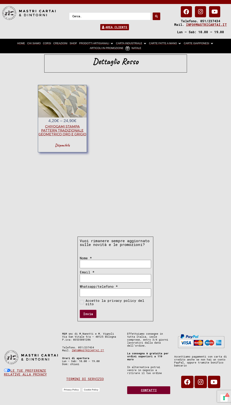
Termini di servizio (85, 379)
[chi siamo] (34, 43)
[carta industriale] (131, 43)
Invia (88, 314)
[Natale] (133, 48)
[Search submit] (156, 16)
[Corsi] (47, 43)
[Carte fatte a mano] (165, 43)
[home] (21, 43)
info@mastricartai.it (206, 24)
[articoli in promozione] (106, 48)
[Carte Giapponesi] (198, 43)
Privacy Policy (71, 389)
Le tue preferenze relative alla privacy (25, 372)
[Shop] (73, 43)
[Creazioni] (60, 43)
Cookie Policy (91, 389)
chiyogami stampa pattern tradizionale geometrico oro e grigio (62, 130)
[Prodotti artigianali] (96, 43)
